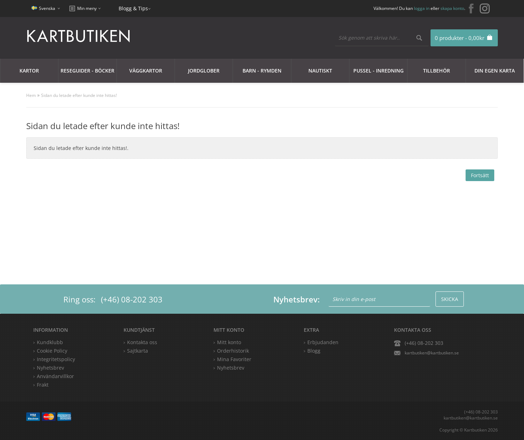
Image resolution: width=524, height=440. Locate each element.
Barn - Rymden (262, 70)
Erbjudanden (322, 342)
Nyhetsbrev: (296, 299)
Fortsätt (480, 175)
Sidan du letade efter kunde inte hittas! (79, 95)
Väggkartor (145, 70)
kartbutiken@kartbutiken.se (432, 353)
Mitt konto (229, 342)
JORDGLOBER (204, 70)
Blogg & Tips (133, 8)
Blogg (313, 350)
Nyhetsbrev (230, 367)
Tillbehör (436, 70)
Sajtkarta (137, 350)
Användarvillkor (55, 376)
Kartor (29, 70)
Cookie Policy (52, 350)
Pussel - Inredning (378, 70)
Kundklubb (50, 342)
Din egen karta (494, 70)
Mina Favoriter (234, 359)
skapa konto (452, 8)
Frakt (43, 384)
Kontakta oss (142, 342)
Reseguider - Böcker (87, 70)
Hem (31, 95)
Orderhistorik (233, 350)
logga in (421, 8)
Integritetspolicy (56, 359)
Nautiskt (320, 70)
